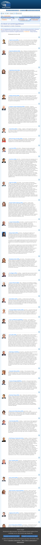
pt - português (32, 10)
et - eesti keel (13, 10)
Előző (8, 13)
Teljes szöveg (19, 13)
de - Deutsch (12, 10)
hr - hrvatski (20, 10)
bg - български (6, 10)
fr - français (18, 10)
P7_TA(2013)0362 (34, 19)
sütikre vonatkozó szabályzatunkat (28, 543)
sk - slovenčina (35, 10)
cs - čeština (9, 10)
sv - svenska (39, 10)
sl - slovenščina (36, 10)
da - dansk (11, 10)
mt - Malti (28, 10)
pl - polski (30, 10)
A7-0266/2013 (4, 19)
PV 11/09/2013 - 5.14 (23, 19)
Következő (11, 13)
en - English (16, 10)
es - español (8, 10)
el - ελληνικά (15, 10)
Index (3, 13)
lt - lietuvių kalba (25, 10)
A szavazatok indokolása (25, 20)
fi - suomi (37, 10)
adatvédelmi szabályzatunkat (14, 543)
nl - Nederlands (29, 10)
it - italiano (22, 10)
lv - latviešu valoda (23, 10)
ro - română (33, 10)
